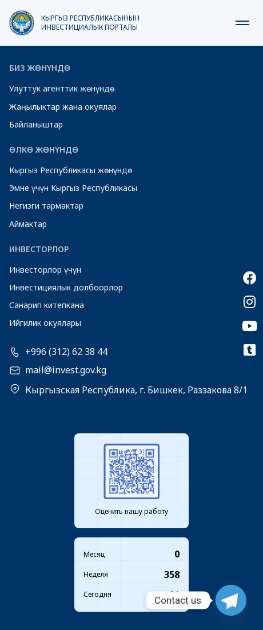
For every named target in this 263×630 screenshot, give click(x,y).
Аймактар (28, 223)
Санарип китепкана (46, 305)
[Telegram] (231, 600)
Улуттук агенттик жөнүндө (61, 88)
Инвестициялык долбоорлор (66, 287)
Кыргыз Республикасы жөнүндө (70, 170)
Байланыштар (36, 124)
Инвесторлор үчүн (45, 269)
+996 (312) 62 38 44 (66, 352)
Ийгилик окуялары (45, 322)
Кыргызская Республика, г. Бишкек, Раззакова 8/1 (136, 390)
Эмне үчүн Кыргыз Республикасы (73, 187)
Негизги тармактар (46, 205)
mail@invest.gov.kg (65, 370)
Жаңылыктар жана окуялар (63, 106)
